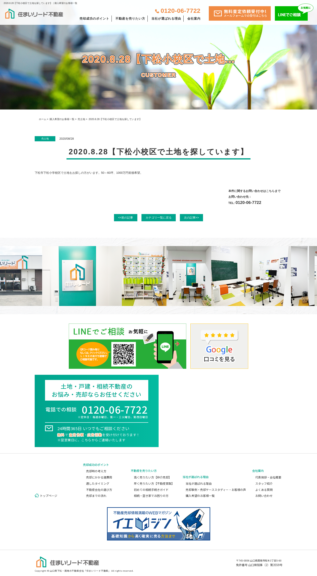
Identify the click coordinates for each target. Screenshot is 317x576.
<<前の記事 (125, 217)
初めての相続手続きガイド (151, 490)
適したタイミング (97, 483)
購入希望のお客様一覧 (62, 119)
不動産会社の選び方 (99, 490)
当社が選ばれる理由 (166, 18)
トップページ (48, 496)
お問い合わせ (264, 496)
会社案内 (194, 18)
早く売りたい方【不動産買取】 (154, 483)
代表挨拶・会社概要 (268, 477)
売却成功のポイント (94, 18)
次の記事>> (191, 217)
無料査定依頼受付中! (245, 13)
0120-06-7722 (181, 10)
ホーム (42, 119)
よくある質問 (264, 490)
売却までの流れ (96, 496)
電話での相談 (96, 412)
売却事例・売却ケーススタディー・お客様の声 (216, 490)
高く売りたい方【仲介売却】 (152, 477)
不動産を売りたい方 (130, 18)
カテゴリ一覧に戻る (159, 217)
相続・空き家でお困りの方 (151, 496)
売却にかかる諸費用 (99, 477)
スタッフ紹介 (264, 483)
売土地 (81, 119)
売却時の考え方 (96, 471)
